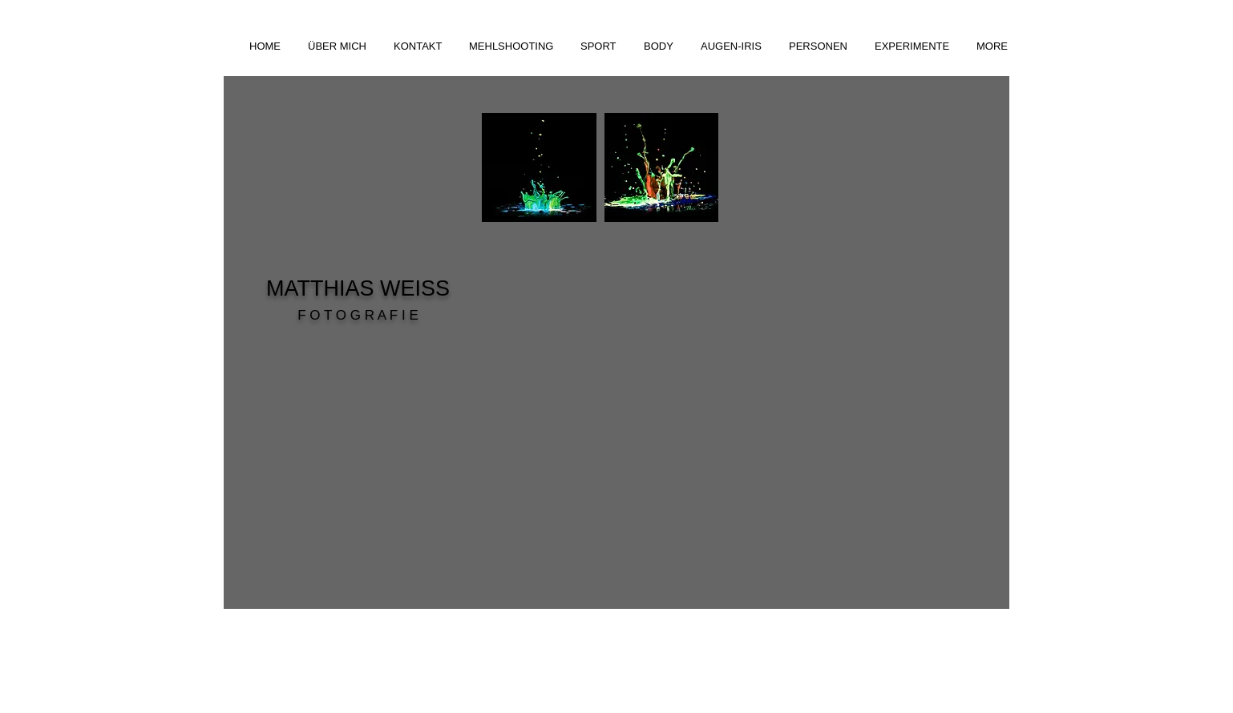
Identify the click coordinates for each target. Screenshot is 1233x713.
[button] (512, 46)
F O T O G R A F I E (357, 315)
